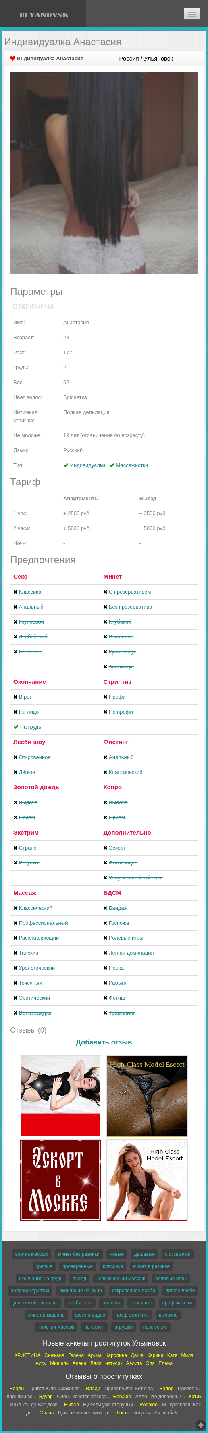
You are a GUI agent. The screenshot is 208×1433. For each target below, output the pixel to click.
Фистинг (115, 741)
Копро (112, 787)
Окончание (29, 681)
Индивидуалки (87, 465)
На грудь (30, 727)
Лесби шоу (29, 741)
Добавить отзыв (104, 1042)
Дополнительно (127, 832)
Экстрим (26, 832)
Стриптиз (117, 681)
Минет (112, 576)
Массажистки (132, 465)
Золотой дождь (36, 787)
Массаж (24, 892)
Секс (20, 576)
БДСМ (112, 892)
